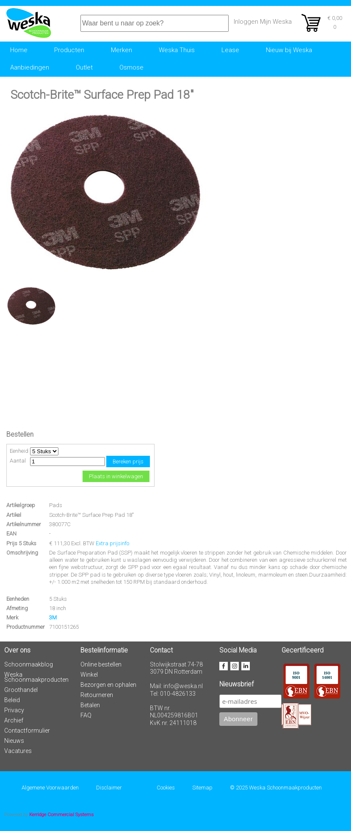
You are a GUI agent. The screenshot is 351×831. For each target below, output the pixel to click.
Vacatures (18, 750)
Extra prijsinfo (112, 543)
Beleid (12, 700)
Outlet (84, 67)
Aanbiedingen (29, 67)
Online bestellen (101, 664)
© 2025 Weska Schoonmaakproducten (276, 787)
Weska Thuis (177, 50)
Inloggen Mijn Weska (263, 21)
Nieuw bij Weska (289, 50)
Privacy (14, 710)
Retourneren (96, 695)
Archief (13, 720)
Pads (55, 505)
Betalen (90, 705)
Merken (121, 50)
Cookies (166, 787)
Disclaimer (109, 787)
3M (53, 617)
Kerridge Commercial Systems (61, 814)
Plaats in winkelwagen (116, 476)
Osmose (131, 67)
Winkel (89, 674)
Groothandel (21, 689)
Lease (230, 50)
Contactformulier (27, 730)
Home (19, 50)
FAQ (85, 715)
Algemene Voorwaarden (50, 787)
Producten (69, 50)
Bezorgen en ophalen (108, 684)
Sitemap (202, 787)
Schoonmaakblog (28, 664)
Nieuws (14, 740)
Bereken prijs (128, 461)
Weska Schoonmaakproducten (36, 677)
